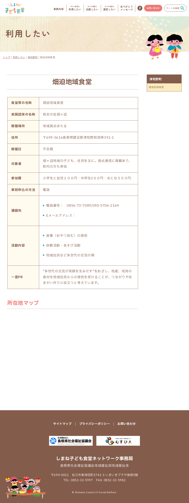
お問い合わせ (153, 7)
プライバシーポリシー (94, 424)
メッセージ (126, 8)
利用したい (75, 8)
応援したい (92, 8)
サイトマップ (62, 424)
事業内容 (59, 9)
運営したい (109, 8)
